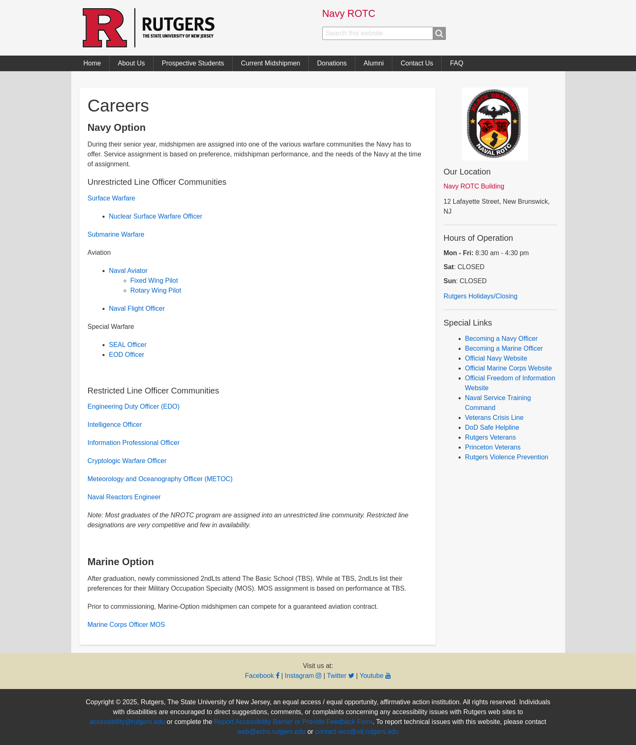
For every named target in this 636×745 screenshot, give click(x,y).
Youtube (375, 675)
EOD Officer (126, 354)
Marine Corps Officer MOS (126, 624)
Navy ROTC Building (474, 186)
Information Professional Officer (134, 442)
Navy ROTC (348, 13)
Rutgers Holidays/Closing (481, 296)
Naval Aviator (128, 270)
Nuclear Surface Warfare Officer (156, 216)
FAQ (456, 63)
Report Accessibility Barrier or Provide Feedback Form (293, 721)
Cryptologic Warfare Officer (127, 460)
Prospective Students (193, 63)
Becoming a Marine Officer (504, 348)
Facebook (262, 675)
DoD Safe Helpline (492, 427)
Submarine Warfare (116, 234)
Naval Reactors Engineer (124, 497)
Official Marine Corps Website (508, 368)
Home (92, 63)
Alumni (373, 63)
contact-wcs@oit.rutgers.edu (356, 731)
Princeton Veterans (493, 447)
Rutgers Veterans (490, 437)
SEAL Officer (128, 344)
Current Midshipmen (270, 63)
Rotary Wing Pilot (156, 290)
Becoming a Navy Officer (501, 338)
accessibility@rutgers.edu (127, 721)
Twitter (340, 675)
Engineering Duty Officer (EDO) (134, 406)
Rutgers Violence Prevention (507, 457)
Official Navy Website (496, 358)
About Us (131, 63)
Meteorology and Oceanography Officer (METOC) (160, 478)
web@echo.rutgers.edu (272, 731)
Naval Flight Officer (137, 308)
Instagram (303, 675)
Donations (332, 63)
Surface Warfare (111, 198)
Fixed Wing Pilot (154, 280)
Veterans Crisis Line (494, 417)
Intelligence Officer (115, 424)
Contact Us (417, 63)
